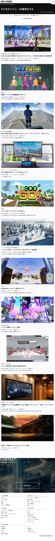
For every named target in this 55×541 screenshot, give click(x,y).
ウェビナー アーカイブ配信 (33, 521)
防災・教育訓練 (9, 98)
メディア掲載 (3, 501)
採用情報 (29, 530)
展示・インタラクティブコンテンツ (20, 60)
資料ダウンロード (31, 515)
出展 (2, 502)
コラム (29, 512)
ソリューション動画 (31, 519)
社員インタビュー (31, 522)
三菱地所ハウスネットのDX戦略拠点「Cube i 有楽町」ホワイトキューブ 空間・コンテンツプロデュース (27, 407)
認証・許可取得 (4, 535)
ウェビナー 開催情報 (5, 506)
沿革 (2, 531)
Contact (27, 487)
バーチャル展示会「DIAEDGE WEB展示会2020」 (14, 367)
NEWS (2, 499)
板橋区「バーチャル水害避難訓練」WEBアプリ (13, 96)
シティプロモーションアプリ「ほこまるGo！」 (13, 212)
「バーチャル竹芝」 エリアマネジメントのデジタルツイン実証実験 (19, 251)
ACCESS (2, 533)
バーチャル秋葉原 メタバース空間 (10, 329)
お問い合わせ (30, 531)
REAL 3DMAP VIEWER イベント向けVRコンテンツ (14, 174)
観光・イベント (9, 60)
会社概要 (3, 530)
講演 (2, 504)
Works (2, 4)
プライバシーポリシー (32, 533)
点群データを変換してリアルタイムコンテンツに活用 (15, 447)
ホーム (29, 528)
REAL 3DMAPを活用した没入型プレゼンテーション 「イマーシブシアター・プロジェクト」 (25, 135)
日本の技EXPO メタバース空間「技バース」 (13, 290)
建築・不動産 (9, 137)
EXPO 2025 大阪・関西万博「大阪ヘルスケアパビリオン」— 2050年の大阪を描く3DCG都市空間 (26, 57)
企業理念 (3, 528)
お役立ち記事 (30, 517)
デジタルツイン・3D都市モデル (33, 60)
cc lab (29, 513)
